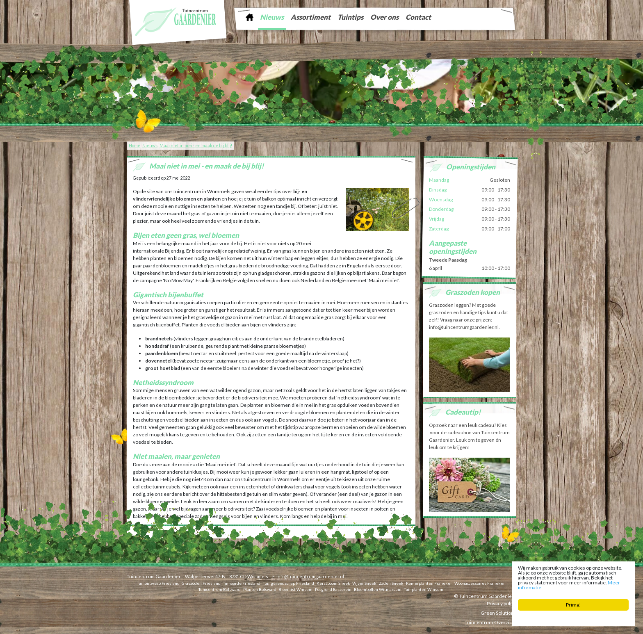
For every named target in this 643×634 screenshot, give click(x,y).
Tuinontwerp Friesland (158, 582)
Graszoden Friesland (201, 582)
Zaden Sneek (391, 582)
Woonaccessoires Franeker (479, 582)
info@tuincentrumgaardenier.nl (310, 576)
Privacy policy (501, 603)
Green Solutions (498, 612)
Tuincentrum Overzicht (490, 622)
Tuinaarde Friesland (241, 582)
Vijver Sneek (364, 582)
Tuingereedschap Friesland (288, 582)
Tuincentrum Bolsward (219, 588)
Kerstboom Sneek (333, 582)
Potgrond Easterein (333, 588)
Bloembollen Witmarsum (377, 588)
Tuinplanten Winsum (423, 588)
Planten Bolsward (259, 588)
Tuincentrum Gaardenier (154, 576)
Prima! (573, 605)
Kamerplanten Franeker (429, 582)
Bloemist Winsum (295, 588)
